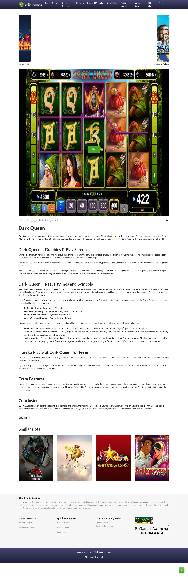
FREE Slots (150, 4)
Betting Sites (112, 3)
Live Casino (62, 532)
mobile (114, 239)
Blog (161, 3)
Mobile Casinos (63, 528)
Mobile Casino (138, 4)
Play (94, 149)
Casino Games (124, 4)
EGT (167, 220)
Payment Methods (95, 3)
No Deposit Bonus (26, 528)
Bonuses (80, 3)
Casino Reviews (51, 3)
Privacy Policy (102, 523)
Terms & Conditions (104, 526)
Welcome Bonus (25, 523)
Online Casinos (65, 4)
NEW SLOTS (24, 418)
